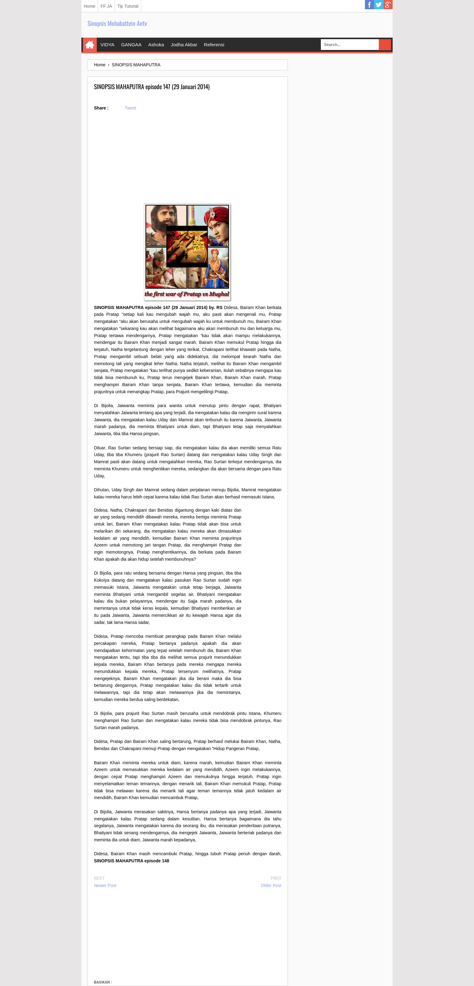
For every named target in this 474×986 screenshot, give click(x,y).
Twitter (378, 4)
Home (89, 6)
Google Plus (388, 4)
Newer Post (105, 885)
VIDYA (107, 44)
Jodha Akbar (184, 44)
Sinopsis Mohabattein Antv (117, 23)
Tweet (130, 107)
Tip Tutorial (128, 6)
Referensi (214, 44)
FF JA (106, 6)
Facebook (369, 4)
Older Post (271, 885)
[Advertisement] (187, 160)
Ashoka (156, 44)
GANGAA (131, 44)
